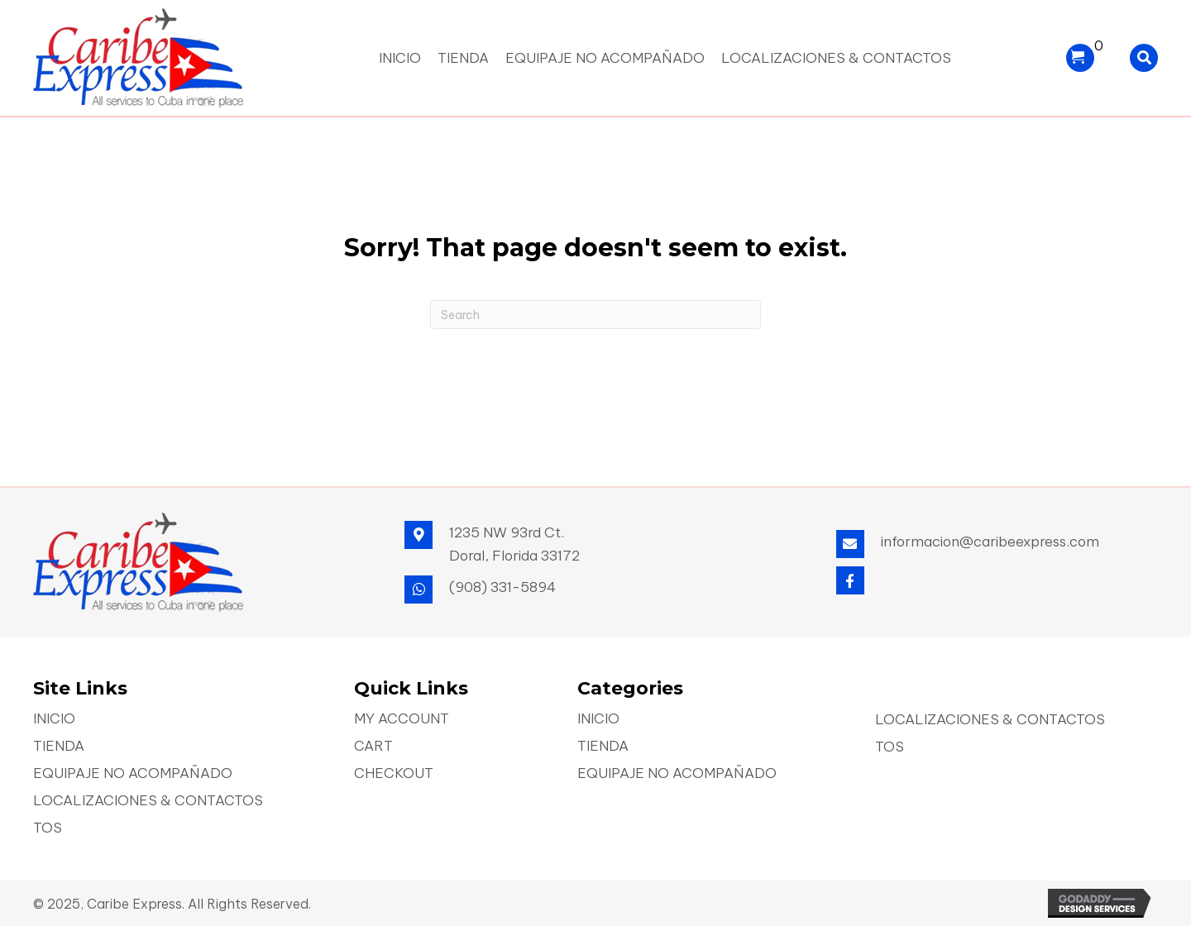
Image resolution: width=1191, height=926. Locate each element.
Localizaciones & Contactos (148, 801)
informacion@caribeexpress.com (990, 541)
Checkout (393, 774)
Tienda (58, 747)
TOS (47, 829)
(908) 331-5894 (502, 587)
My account (401, 720)
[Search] (595, 314)
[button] (850, 580)
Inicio (54, 720)
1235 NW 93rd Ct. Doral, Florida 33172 (514, 544)
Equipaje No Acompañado (132, 774)
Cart (373, 747)
